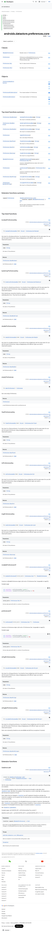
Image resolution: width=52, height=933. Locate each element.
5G (19, 879)
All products (4, 918)
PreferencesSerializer (9, 97)
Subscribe (19, 926)
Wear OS (37, 870)
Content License (39, 853)
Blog (3, 879)
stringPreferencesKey (26, 176)
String (38, 117)
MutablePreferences (8, 52)
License (7, 922)
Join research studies (39, 894)
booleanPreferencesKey (26, 117)
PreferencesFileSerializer (10, 92)
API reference (6, 6)
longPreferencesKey (25, 153)
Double (14, 129)
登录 (49, 1)
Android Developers (5, 11)
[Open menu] (2, 1)
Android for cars (38, 875)
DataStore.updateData (10, 807)
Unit (21, 200)
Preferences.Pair (7, 67)
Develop (12, 11)
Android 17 (4, 887)
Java (49, 36)
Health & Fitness (21, 873)
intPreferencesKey (25, 147)
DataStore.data (6, 791)
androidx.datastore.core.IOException (13, 835)
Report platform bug (39, 887)
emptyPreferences (24, 135)
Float (13, 141)
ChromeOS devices (39, 873)
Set (6, 184)
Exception (5, 842)
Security (3, 873)
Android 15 (4, 891)
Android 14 (4, 894)
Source (3, 875)
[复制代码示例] (49, 588)
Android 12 (4, 898)
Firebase (3, 913)
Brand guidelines (14, 922)
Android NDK (21, 897)
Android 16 (4, 889)
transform (20, 795)
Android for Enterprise (6, 870)
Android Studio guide (23, 888)
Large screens (38, 868)
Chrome (3, 911)
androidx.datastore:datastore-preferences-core (39, 222)
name (15, 264)
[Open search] (33, 1)
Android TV (37, 877)
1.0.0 (49, 225)
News (3, 877)
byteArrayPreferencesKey (26, 123)
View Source (46, 224)
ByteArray (38, 282)
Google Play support (39, 891)
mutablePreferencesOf (26, 159)
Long (13, 153)
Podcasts (3, 881)
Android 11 (4, 900)
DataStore (22, 198)
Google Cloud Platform (7, 915)
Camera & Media (22, 875)
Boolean (14, 117)
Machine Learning (22, 870)
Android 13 (4, 896)
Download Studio (22, 895)
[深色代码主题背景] (49, 229)
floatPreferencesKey (25, 141)
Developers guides (22, 891)
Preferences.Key (7, 63)
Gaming (20, 868)
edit (34, 198)
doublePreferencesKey (26, 129)
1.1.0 (49, 276)
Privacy (19, 877)
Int (13, 147)
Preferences (32, 52)
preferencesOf (24, 168)
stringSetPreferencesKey (26, 182)
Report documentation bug (41, 889)
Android (3, 868)
